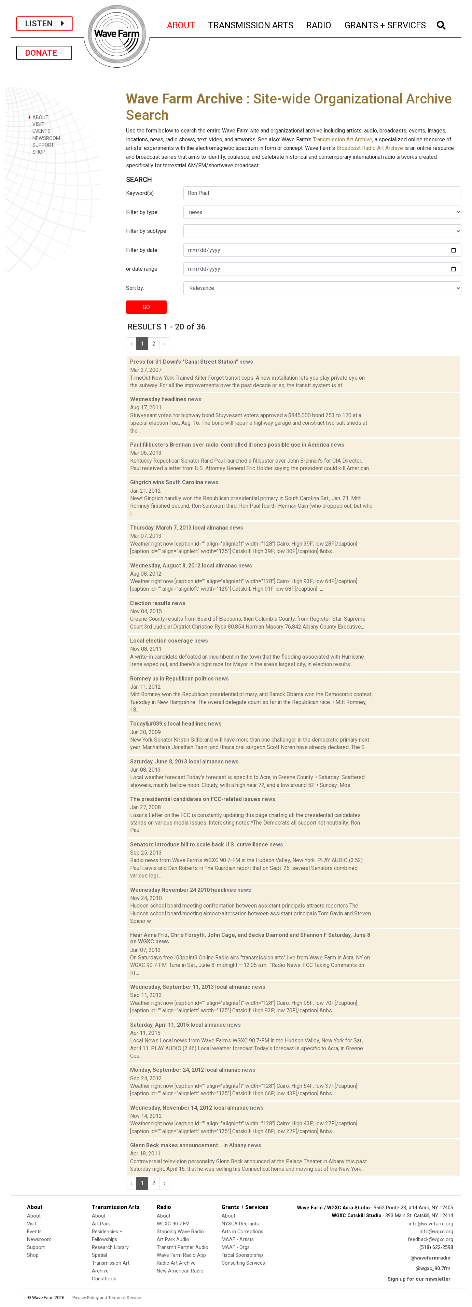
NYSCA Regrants (240, 1224)
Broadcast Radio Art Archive (369, 148)
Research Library (110, 1247)
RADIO (319, 24)
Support (36, 1247)
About (34, 1216)
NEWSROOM (44, 138)
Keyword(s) (140, 193)
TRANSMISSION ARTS (251, 24)
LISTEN (44, 23)
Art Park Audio (173, 1239)
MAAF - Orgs (236, 1247)
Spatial (99, 1255)
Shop (33, 1255)
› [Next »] (165, 343)
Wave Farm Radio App (181, 1255)
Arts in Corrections (242, 1232)
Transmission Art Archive (342, 139)
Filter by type (141, 212)
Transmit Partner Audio (182, 1247)
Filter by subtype (146, 231)
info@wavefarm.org (431, 1224)
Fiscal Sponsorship (242, 1255)
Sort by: (135, 288)
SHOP (36, 152)
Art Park (101, 1224)
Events (34, 1232)
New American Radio (180, 1271)
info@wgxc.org (436, 1232)
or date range (141, 269)
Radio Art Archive (176, 1263)
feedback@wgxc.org (430, 1239)
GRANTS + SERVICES (385, 24)
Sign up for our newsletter (419, 1279)
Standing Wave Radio (180, 1232)
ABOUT (181, 24)
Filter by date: (142, 250)
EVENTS (39, 131)
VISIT (36, 124)
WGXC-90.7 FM (173, 1224)
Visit (31, 1224)
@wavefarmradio (430, 1258)
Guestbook (104, 1279)
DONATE (44, 53)
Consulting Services (243, 1263)
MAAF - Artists (238, 1239)
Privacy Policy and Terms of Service (106, 1297)
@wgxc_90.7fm (433, 1268)
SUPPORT (41, 145)
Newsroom (39, 1239)
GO (146, 307)
